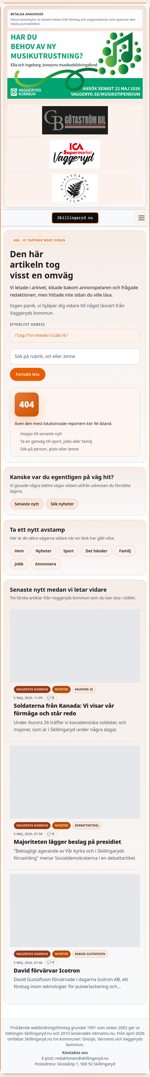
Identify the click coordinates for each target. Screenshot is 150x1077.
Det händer (96, 550)
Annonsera (45, 564)
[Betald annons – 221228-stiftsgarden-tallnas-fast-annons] (75, 188)
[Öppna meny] (141, 218)
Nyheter (43, 550)
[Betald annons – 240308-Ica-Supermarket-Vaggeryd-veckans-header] (75, 154)
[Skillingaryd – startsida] (75, 218)
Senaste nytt (27, 504)
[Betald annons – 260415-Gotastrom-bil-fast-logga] (75, 120)
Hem (19, 550)
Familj (125, 550)
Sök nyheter (62, 504)
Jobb (19, 564)
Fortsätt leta (28, 374)
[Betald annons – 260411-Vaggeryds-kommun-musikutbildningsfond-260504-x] (75, 65)
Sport (68, 550)
